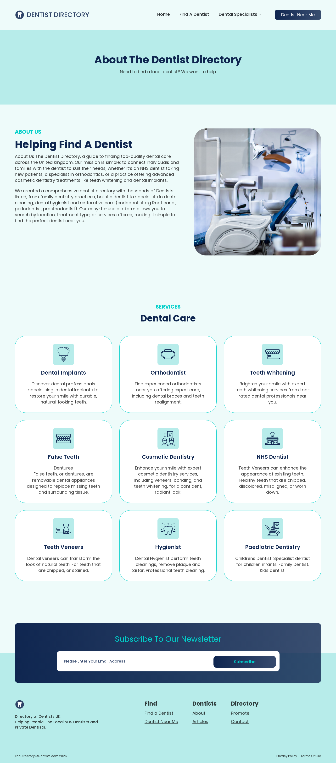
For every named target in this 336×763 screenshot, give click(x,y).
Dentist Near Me (161, 721)
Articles (200, 721)
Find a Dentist (194, 14)
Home (163, 14)
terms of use (311, 756)
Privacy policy (286, 756)
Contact (240, 721)
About (198, 713)
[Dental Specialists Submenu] (259, 15)
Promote (240, 713)
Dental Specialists (238, 14)
